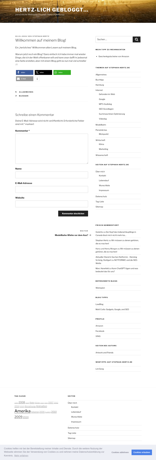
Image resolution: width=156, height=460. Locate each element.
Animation (41, 406)
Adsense (35, 412)
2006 (42, 412)
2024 (26, 417)
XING (98, 336)
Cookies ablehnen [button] (120, 452)
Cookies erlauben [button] (141, 452)
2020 (42, 403)
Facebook (100, 331)
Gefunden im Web (107, 94)
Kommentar (22, 130)
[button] (24, 72)
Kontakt (102, 175)
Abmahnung (30, 406)
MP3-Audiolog (105, 104)
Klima (101, 144)
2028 (27, 403)
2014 (16, 406)
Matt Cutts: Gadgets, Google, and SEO (112, 309)
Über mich (100, 171)
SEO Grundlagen (106, 109)
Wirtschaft (100, 140)
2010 (54, 411)
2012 (56, 403)
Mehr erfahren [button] (21, 455)
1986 (16, 403)
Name (18, 168)
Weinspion (100, 288)
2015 (22, 406)
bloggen (23, 96)
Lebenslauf (104, 180)
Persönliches (101, 130)
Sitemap (99, 206)
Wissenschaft (102, 155)
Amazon (99, 326)
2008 (21, 402)
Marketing (103, 149)
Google (102, 99)
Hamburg (100, 85)
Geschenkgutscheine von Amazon (113, 56)
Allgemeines (26, 92)
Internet (99, 90)
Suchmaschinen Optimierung (112, 114)
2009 (18, 417)
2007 (50, 402)
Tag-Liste (100, 201)
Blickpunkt (103, 134)
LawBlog (99, 304)
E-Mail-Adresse (23, 183)
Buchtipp (100, 79)
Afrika (37, 403)
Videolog (103, 119)
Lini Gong (100, 369)
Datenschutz (101, 196)
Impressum (104, 190)
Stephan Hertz (41, 36)
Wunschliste (104, 185)
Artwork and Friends (104, 352)
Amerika (22, 411)
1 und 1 (48, 412)
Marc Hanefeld (102, 268)
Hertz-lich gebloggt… (52, 10)
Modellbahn (101, 125)
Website (19, 197)
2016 (46, 403)
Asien (31, 402)
